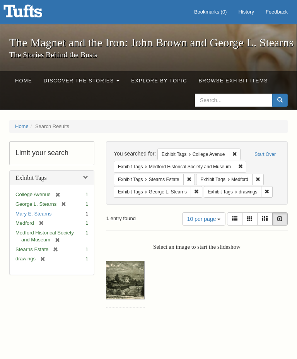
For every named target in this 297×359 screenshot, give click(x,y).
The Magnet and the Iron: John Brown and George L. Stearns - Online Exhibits (32, 13)
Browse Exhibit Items (233, 81)
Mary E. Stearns (33, 214)
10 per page (204, 219)
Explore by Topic (159, 81)
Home (23, 81)
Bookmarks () (210, 12)
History (246, 12)
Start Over (265, 154)
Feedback (277, 12)
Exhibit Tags (31, 177)
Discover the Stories (82, 81)
